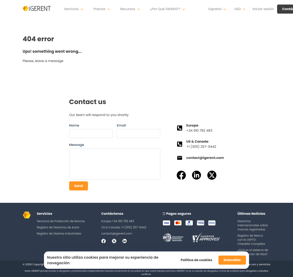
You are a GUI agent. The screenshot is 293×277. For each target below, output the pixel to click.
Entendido (232, 260)
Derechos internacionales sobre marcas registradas (252, 225)
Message (76, 144)
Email (121, 125)
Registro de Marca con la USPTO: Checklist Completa (251, 240)
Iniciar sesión (263, 9)
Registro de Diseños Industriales (59, 234)
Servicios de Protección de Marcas (61, 221)
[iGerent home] (37, 9)
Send (78, 185)
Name (74, 125)
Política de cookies (196, 260)
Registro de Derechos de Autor (58, 227)
